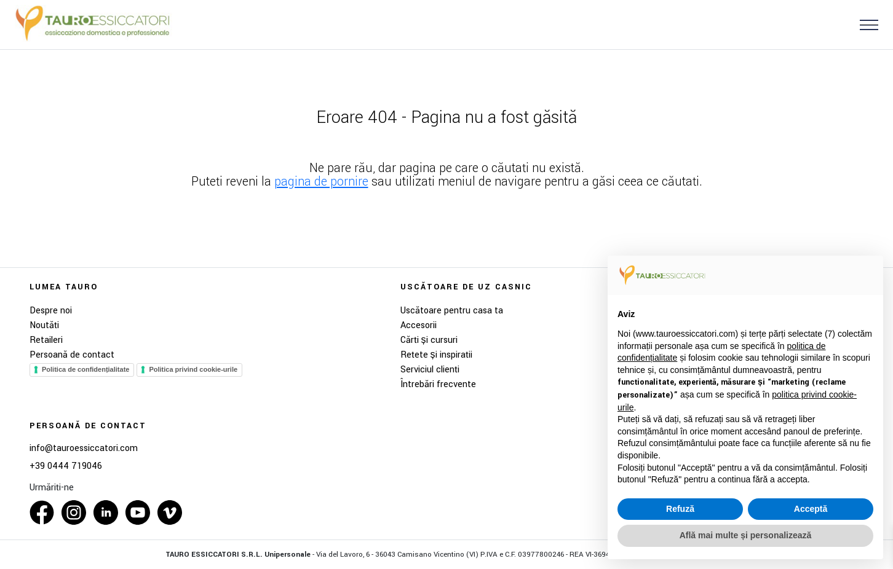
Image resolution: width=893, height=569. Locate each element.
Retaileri (46, 340)
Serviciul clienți (429, 369)
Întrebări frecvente (438, 384)
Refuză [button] (680, 509)
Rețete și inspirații (436, 354)
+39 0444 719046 (66, 466)
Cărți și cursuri (429, 340)
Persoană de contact (72, 354)
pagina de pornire (321, 181)
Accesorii (418, 325)
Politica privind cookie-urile (193, 369)
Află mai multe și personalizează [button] (746, 535)
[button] (864, 24)
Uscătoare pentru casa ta (451, 310)
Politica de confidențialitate (85, 369)
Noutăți (44, 325)
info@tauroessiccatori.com (84, 448)
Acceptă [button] (810, 509)
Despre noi (51, 310)
